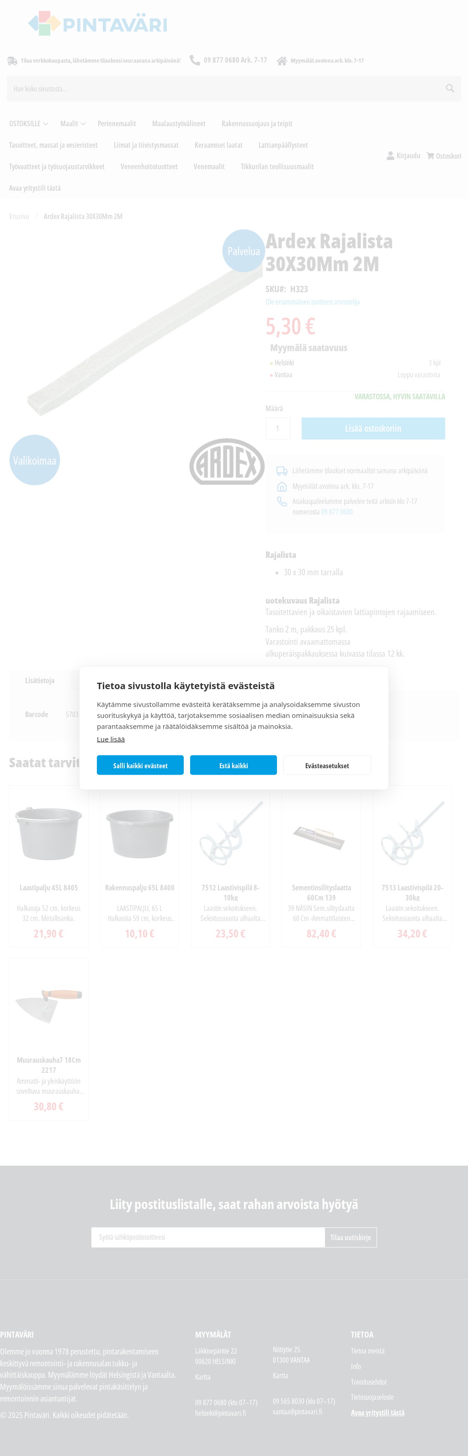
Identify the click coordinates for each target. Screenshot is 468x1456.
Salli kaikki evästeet (140, 765)
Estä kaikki (233, 765)
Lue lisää (111, 739)
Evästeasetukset (327, 765)
